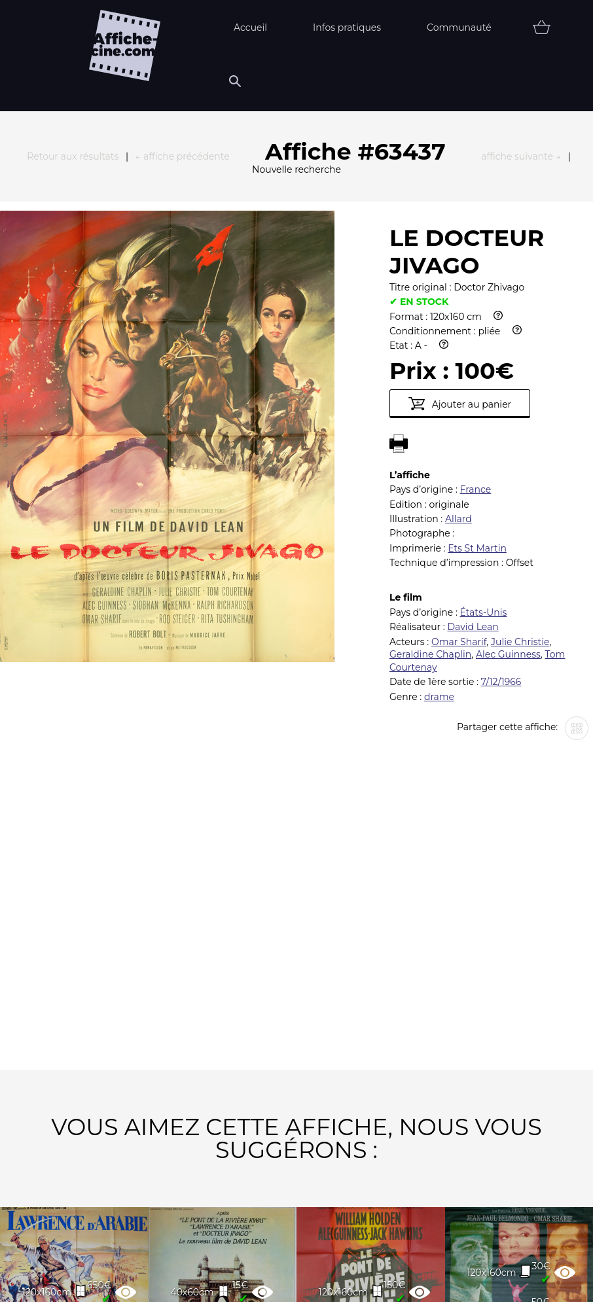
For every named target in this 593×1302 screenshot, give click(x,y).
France (476, 279)
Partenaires (233, 1280)
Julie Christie (520, 431)
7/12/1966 (501, 471)
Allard (458, 308)
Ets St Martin (477, 337)
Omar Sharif (458, 431)
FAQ (150, 1280)
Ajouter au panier (459, 193)
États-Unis (483, 402)
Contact (430, 1280)
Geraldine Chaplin (430, 443)
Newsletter (336, 1280)
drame (439, 486)
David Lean (472, 416)
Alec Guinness (508, 443)
